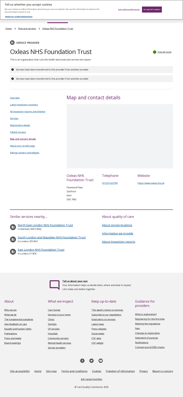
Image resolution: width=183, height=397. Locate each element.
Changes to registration (147, 333)
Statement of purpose (146, 337)
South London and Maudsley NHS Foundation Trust (52, 237)
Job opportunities (91, 379)
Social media (98, 333)
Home (8, 28)
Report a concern (162, 371)
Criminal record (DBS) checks (150, 347)
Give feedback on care (15, 324)
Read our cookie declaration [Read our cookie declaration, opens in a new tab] (18, 16)
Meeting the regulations (147, 323)
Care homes (54, 310)
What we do (10, 314)
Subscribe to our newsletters (106, 314)
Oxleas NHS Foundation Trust (57, 28)
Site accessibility (20, 371)
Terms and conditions (74, 371)
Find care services (27, 28)
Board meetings (12, 343)
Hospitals (53, 333)
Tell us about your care (75, 281)
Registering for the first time (150, 319)
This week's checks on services (107, 310)
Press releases (99, 328)
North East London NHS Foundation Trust (45, 225)
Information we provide (117, 233)
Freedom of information (120, 371)
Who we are (10, 310)
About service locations (117, 225)
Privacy (143, 371)
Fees (137, 328)
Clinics (51, 319)
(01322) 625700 (110, 183)
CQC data (96, 338)
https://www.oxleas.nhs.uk (151, 183)
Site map (51, 371)
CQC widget (97, 343)
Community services (58, 338)
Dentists (52, 324)
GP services (54, 328)
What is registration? (146, 314)
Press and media (12, 338)
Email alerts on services (104, 319)
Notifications (141, 342)
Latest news (98, 324)
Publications (10, 333)
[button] (162, 52)
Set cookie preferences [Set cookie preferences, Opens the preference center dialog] (129, 9)
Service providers (57, 347)
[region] (91, 10)
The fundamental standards (18, 319)
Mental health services (59, 343)
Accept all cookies (152, 9)
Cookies (96, 371)
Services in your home (59, 314)
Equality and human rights (17, 328)
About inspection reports (118, 242)
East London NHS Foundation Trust (41, 250)
